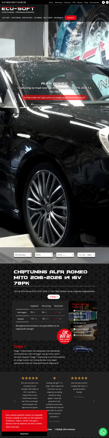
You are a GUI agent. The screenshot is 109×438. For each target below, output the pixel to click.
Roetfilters (27, 17)
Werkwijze (59, 2)
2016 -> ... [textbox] (61, 254)
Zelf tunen (47, 17)
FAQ (74, 2)
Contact (70, 17)
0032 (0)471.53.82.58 (14, 2)
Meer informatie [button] (12, 427)
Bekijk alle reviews (64, 429)
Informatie (58, 17)
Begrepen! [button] (24, 434)
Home (51, 2)
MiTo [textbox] (38, 254)
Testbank (38, 17)
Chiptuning (16, 17)
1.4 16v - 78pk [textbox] (85, 254)
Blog (86, 2)
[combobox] (23, 255)
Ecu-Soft (6, 17)
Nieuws (80, 2)
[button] (8, 131)
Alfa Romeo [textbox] (20, 254)
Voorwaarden (94, 2)
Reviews (67, 2)
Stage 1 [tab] (54, 296)
